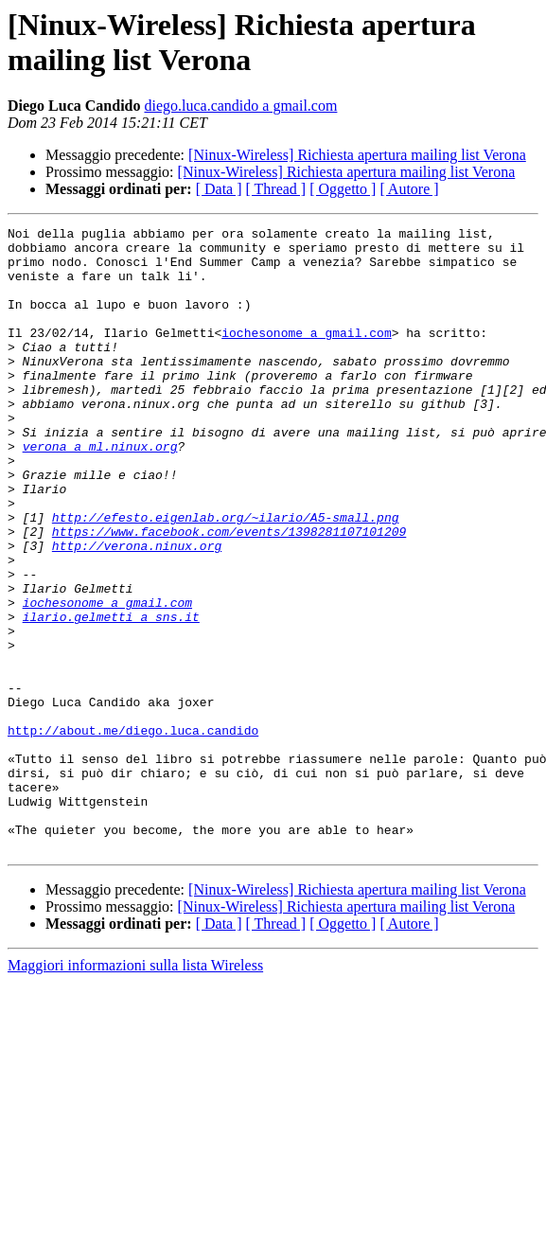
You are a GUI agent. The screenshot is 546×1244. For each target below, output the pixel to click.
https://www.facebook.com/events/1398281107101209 (229, 593)
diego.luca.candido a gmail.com (240, 106)
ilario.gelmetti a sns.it (111, 695)
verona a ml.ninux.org (100, 491)
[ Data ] (219, 189)
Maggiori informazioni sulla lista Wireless (135, 1090)
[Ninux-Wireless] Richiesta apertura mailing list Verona (357, 155)
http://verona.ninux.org (136, 610)
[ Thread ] (276, 189)
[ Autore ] (408, 189)
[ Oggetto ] (342, 189)
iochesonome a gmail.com (306, 355)
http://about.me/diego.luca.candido (133, 832)
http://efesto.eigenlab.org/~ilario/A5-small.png (225, 576)
